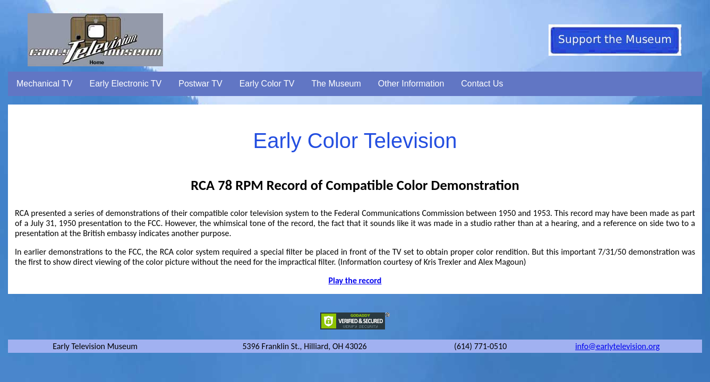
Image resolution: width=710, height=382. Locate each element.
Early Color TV (267, 83)
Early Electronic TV (126, 83)
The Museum (336, 83)
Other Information (411, 83)
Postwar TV (200, 83)
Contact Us (482, 83)
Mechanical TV (44, 83)
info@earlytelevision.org (617, 346)
